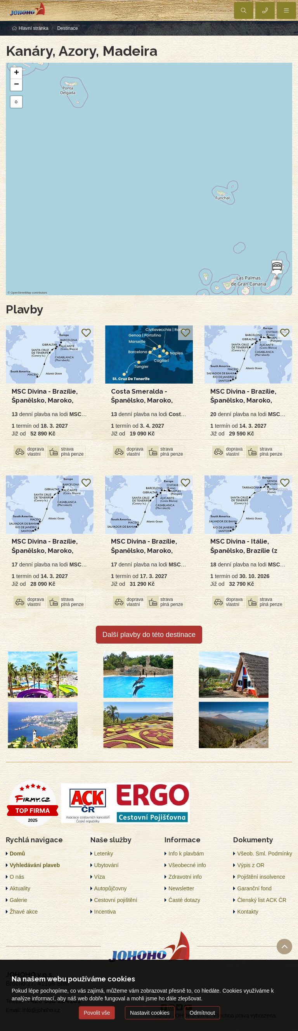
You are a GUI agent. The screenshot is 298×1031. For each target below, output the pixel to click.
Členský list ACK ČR (261, 900)
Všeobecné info (187, 865)
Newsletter (181, 888)
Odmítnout (202, 1013)
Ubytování (106, 865)
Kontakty (247, 912)
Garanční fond (254, 888)
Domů (17, 853)
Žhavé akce (24, 912)
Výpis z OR (250, 865)
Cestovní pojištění (115, 900)
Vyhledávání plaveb (35, 865)
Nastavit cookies (150, 1013)
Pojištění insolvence (261, 877)
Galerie (18, 900)
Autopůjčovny (110, 888)
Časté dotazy (184, 900)
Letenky (103, 853)
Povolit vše (97, 1013)
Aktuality (20, 888)
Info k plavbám (186, 853)
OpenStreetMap (21, 292)
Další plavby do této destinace (149, 635)
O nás (17, 877)
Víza (99, 877)
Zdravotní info (185, 877)
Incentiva (105, 912)
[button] (276, 270)
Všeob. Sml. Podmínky (264, 853)
